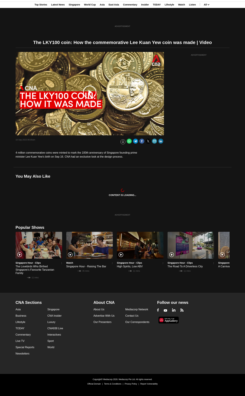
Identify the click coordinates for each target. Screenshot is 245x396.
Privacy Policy (131, 384)
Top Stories (41, 18)
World (50, 347)
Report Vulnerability (149, 384)
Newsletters (23, 353)
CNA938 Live (55, 328)
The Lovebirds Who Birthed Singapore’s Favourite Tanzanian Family (35, 269)
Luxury (51, 322)
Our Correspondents (137, 322)
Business (21, 315)
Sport (50, 341)
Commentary (130, 18)
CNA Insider (54, 315)
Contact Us (131, 315)
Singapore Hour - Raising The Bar (86, 266)
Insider (145, 18)
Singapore (74, 18)
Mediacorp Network (136, 309)
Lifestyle (169, 18)
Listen (192, 18)
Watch (181, 18)
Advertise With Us (103, 315)
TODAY (157, 18)
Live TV (20, 341)
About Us (98, 309)
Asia (102, 18)
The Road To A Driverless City (185, 266)
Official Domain (94, 384)
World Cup (90, 18)
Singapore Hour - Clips (28, 263)
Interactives (54, 334)
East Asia (114, 18)
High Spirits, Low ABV (130, 266)
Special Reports (25, 347)
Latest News (58, 18)
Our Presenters (102, 322)
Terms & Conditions (112, 384)
